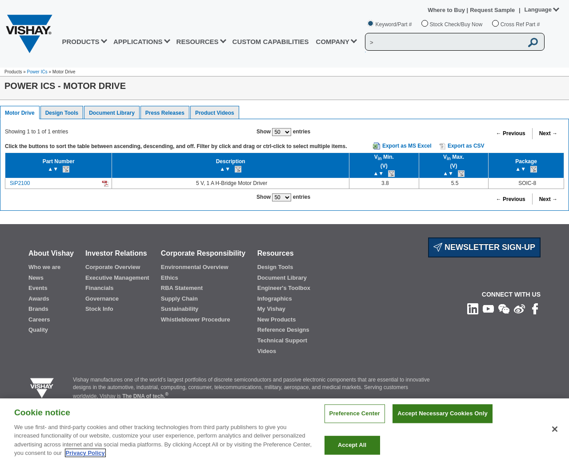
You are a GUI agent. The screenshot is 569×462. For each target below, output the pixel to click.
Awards (38, 298)
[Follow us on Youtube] (488, 308)
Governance (102, 298)
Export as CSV (462, 146)
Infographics (274, 298)
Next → (548, 133)
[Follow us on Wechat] (503, 308)
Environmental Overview (194, 267)
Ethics (169, 277)
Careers (39, 319)
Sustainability (180, 308)
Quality (38, 329)
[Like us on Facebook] (535, 308)
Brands (38, 308)
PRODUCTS (80, 41)
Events (38, 288)
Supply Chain (179, 298)
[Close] (555, 439)
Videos (266, 351)
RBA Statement (182, 288)
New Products (276, 319)
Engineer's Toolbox (283, 288)
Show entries (283, 132)
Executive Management (117, 277)
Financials (99, 288)
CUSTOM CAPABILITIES (270, 41)
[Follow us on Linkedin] (472, 308)
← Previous (510, 133)
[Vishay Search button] (533, 42)
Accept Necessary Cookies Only (442, 423)
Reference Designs (283, 329)
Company (333, 41)
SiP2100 (20, 183)
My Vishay (271, 308)
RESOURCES (197, 41)
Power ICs (37, 71)
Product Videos (214, 113)
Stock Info (99, 308)
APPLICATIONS (138, 41)
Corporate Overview (112, 267)
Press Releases (164, 113)
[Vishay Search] (444, 42)
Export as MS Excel (407, 146)
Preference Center (354, 423)
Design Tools (61, 113)
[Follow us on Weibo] (519, 308)
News (36, 277)
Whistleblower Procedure (195, 319)
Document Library (112, 113)
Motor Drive (20, 113)
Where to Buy (447, 10)
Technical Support (282, 340)
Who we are (44, 267)
